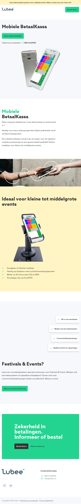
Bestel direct (72, 10)
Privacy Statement (46, 500)
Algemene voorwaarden (29, 500)
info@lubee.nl (50, 478)
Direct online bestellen (13, 36)
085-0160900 (30, 43)
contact (54, 3)
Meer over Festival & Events (15, 389)
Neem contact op (37, 446)
